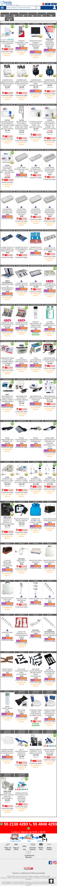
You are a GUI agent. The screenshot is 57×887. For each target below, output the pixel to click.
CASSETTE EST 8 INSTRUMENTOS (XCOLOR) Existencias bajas (21, 250)
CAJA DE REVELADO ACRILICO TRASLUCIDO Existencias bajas (7, 566)
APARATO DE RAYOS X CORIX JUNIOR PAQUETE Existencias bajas (36, 484)
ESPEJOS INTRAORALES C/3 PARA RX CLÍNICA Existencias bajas (50, 675)
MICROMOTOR (42, 15)
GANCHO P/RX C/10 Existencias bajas (50, 600)
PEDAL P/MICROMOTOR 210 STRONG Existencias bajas (21, 441)
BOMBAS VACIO (5, 15)
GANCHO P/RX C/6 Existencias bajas (36, 599)
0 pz (54, 4)
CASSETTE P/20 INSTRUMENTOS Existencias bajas (36, 287)
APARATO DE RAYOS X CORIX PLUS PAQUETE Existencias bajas (50, 484)
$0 (47, 4)
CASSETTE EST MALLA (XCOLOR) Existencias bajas (36, 249)
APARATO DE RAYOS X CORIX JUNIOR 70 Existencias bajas (7, 486)
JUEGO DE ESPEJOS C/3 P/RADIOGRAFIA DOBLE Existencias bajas (21, 638)
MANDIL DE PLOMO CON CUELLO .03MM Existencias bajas (36, 524)
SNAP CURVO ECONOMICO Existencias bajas (7, 671)
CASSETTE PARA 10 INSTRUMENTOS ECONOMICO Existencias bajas (7, 289)
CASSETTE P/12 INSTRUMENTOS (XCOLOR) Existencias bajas (7, 327)
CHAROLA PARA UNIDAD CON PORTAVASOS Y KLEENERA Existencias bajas (50, 716)
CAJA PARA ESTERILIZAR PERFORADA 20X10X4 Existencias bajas (21, 215)
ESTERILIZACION (32, 15)
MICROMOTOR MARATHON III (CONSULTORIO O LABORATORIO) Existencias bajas (7, 402)
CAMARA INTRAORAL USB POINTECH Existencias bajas (21, 46)
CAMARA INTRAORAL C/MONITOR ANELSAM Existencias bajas (50, 47)
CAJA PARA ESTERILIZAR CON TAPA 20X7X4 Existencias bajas (36, 170)
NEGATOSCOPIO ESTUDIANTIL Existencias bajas (50, 564)
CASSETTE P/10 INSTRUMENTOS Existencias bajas (21, 287)
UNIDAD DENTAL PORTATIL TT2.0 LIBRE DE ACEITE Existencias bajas (36, 756)
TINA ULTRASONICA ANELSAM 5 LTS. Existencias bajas (36, 363)
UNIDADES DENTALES (9, 19)
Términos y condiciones (20, 873)
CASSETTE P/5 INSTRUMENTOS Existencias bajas (50, 252)
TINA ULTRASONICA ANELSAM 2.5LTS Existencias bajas (21, 363)
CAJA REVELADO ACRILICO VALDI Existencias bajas (50, 523)
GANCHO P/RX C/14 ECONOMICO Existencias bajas (50, 635)
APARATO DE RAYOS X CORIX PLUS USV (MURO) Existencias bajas (21, 486)
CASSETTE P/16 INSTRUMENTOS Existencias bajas (21, 326)
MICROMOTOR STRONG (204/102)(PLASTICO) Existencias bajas (50, 363)
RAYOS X (51, 15)
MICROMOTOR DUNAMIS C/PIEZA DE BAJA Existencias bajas (50, 401)
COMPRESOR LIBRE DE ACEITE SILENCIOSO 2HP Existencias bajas (50, 87)
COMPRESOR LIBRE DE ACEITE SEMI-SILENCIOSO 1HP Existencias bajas (36, 87)
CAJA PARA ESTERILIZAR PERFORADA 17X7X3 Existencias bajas (50, 171)
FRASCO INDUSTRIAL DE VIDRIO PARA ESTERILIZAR (36, 327)
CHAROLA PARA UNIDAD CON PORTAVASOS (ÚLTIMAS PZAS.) (36, 716)
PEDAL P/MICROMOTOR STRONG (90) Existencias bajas (36, 441)
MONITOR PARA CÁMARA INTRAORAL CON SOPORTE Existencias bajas (36, 47)
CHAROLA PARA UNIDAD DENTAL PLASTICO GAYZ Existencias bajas (7, 754)
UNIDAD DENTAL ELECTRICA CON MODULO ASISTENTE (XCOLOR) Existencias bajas (21, 800)
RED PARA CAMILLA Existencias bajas (21, 714)
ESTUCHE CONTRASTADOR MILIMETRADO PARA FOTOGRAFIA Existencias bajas (36, 676)
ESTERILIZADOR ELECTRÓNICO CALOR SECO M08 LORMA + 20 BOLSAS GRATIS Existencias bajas (7, 130)
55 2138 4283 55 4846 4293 (28, 826)
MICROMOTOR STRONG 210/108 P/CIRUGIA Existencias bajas (36, 401)
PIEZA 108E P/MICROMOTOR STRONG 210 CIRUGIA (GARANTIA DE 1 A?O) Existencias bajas (50, 445)
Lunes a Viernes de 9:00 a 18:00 (28, 832)
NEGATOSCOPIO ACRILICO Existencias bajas (36, 562)
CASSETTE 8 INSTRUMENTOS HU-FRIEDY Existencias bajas (50, 287)
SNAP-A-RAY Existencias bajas (36, 633)
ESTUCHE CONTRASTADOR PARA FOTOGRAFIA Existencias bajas (21, 675)
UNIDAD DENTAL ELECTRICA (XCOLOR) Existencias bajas (50, 754)
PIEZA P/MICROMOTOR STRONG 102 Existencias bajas (7, 443)
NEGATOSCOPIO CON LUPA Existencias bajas (7, 602)
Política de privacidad (37, 873)
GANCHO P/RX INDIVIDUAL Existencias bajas (21, 601)
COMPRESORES (23, 15)
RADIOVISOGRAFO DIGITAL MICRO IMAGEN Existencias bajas (21, 526)
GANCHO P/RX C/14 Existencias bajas (7, 634)
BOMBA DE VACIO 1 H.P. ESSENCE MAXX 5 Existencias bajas (7, 46)
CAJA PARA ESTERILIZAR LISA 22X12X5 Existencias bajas (36, 214)
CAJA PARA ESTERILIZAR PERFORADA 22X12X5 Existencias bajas (50, 215)
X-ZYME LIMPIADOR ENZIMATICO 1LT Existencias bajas (50, 327)
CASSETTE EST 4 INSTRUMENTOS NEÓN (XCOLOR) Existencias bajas (7, 250)
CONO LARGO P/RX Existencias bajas (7, 712)
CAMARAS (14, 15)
